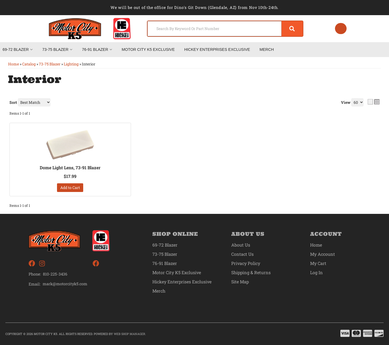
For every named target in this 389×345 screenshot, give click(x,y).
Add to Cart (70, 187)
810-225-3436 (55, 274)
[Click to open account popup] (341, 28)
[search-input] (214, 28)
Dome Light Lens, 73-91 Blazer (70, 167)
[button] (225, 29)
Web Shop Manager (129, 334)
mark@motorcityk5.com (65, 284)
